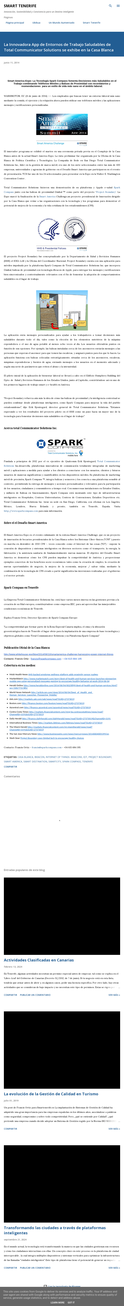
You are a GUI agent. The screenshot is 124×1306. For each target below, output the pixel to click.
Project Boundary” (106, 192)
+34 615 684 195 (72, 658)
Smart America (47, 196)
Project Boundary (99, 757)
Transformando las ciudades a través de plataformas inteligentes (55, 1230)
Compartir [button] (10, 766)
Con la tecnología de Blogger (62, 1286)
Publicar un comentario (35, 994)
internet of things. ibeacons (64, 757)
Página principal (13, 22)
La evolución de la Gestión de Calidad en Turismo (51, 1093)
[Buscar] (110, 6)
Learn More (57, 1302)
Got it (71, 1302)
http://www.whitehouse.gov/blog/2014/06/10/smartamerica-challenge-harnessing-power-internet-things (58, 654)
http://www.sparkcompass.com (21, 510)
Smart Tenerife (20, 5)
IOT (85, 757)
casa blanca (25, 757)
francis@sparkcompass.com (47, 747)
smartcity (54, 761)
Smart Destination (35, 761)
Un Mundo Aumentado (59, 22)
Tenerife (87, 761)
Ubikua (34, 22)
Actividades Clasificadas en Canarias (39, 960)
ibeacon (39, 757)
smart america (13, 761)
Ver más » (114, 994)
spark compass (71, 761)
